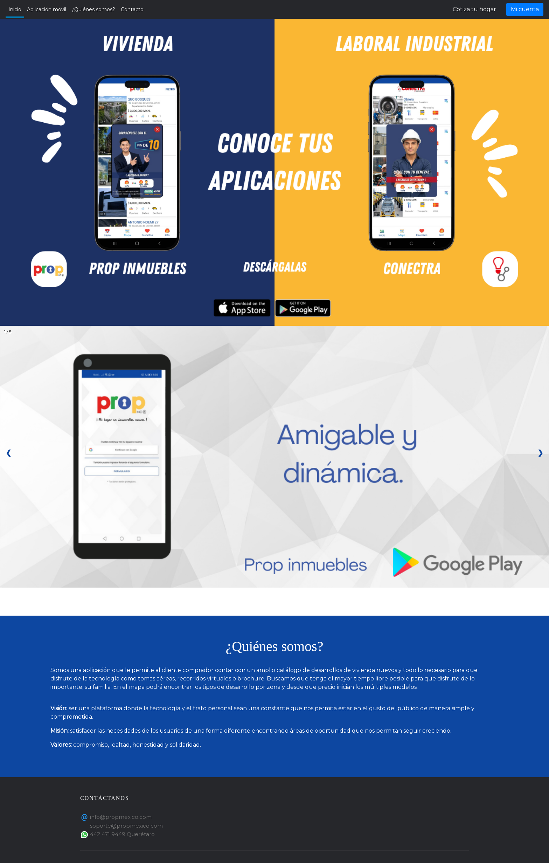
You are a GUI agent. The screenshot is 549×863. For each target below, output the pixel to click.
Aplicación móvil (46, 9)
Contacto (132, 9)
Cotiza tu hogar (474, 9)
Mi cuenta (525, 9)
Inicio (14, 9)
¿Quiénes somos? (93, 9)
